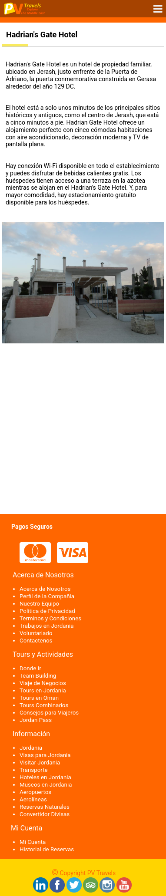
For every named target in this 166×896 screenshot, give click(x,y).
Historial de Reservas (47, 849)
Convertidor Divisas (45, 814)
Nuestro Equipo (39, 603)
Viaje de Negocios (43, 683)
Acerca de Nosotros (45, 589)
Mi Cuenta (33, 842)
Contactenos (36, 640)
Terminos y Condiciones (50, 618)
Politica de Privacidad (47, 611)
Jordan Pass (36, 720)
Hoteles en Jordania (45, 777)
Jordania (31, 747)
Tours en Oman (39, 698)
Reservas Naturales (45, 807)
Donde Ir (30, 668)
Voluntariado (36, 633)
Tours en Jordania (43, 690)
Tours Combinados (44, 705)
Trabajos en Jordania (46, 626)
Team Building (38, 675)
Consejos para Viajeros (49, 712)
